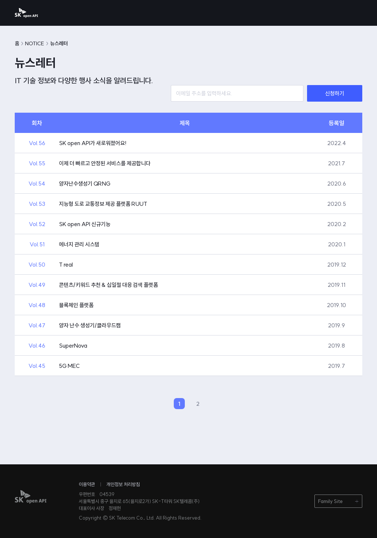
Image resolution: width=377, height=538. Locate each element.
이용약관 (87, 484)
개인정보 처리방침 (123, 484)
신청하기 (334, 93)
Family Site (330, 501)
